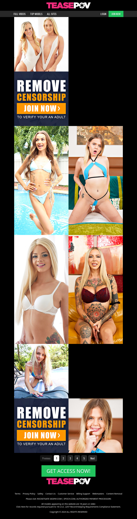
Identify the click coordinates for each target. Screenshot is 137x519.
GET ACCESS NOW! (68, 470)
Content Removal (114, 493)
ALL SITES (51, 14)
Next (92, 458)
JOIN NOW (116, 14)
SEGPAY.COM (56, 498)
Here (23, 506)
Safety (40, 493)
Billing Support (83, 493)
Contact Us (50, 493)
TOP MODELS (36, 14)
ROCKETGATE (43, 498)
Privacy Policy (29, 493)
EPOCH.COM (69, 498)
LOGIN (103, 14)
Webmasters (98, 493)
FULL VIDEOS (20, 14)
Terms (17, 493)
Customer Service (66, 493)
